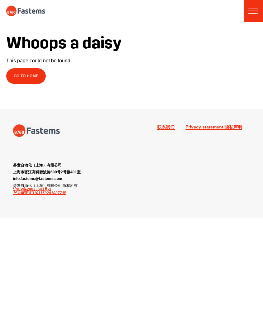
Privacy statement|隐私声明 (214, 126)
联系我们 (166, 126)
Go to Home (26, 76)
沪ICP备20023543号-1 (32, 189)
